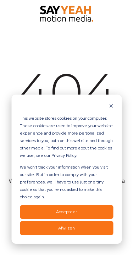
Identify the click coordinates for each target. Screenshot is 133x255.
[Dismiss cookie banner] (111, 106)
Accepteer (66, 212)
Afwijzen (66, 228)
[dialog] (66, 169)
